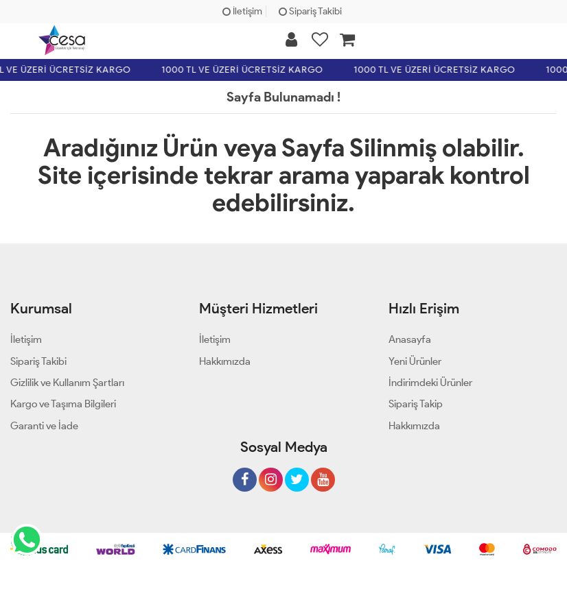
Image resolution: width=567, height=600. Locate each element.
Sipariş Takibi (310, 11)
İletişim (242, 11)
